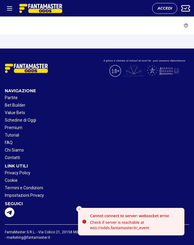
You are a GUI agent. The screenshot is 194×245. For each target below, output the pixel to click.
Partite (11, 97)
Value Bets (15, 112)
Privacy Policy (17, 172)
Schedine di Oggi (20, 120)
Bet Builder (15, 105)
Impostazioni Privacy (24, 195)
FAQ (9, 142)
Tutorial (12, 135)
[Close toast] (79, 209)
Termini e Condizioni (24, 187)
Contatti (12, 157)
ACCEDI (165, 8)
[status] (131, 221)
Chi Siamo (14, 150)
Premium (13, 127)
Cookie (11, 180)
